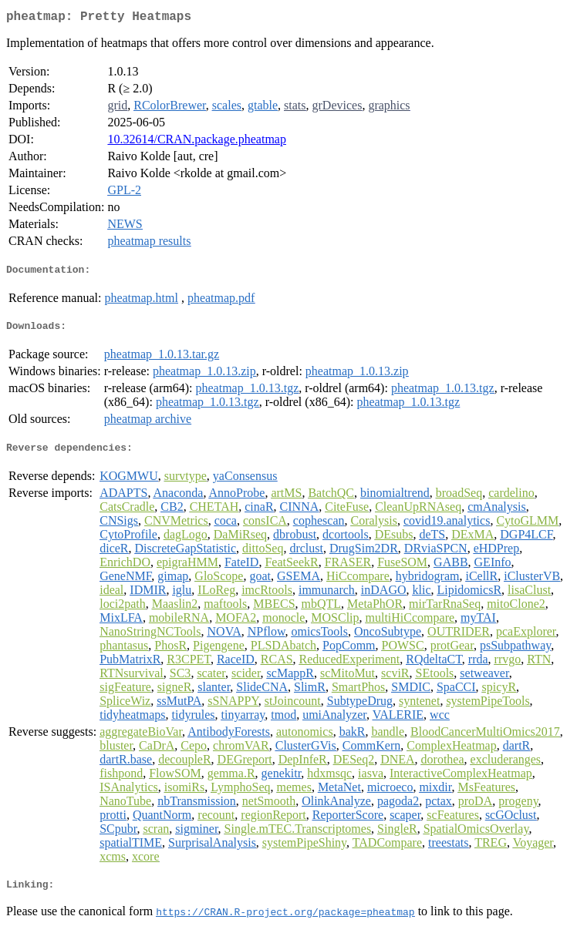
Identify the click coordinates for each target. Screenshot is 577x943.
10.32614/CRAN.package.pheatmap (196, 142)
